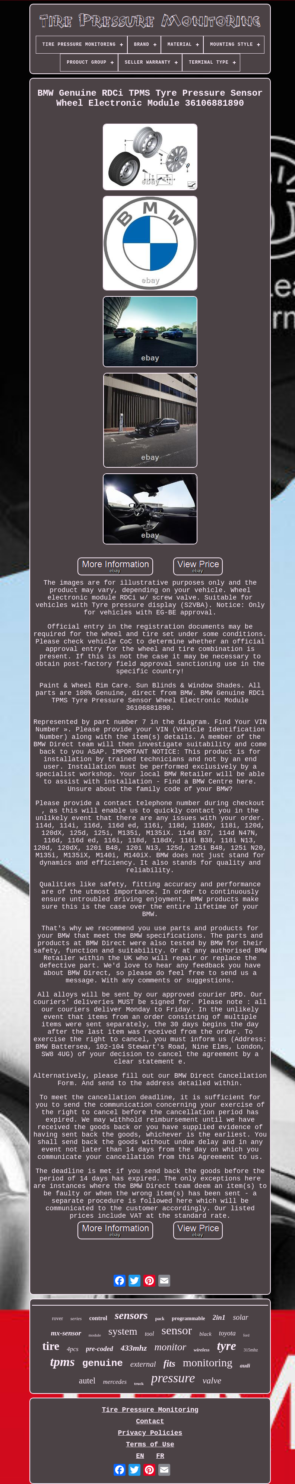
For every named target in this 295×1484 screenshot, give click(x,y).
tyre (226, 1346)
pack (160, 1318)
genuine (102, 1363)
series (76, 1318)
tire (50, 1346)
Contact (150, 1421)
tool (149, 1334)
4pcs (72, 1349)
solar (240, 1317)
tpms (62, 1362)
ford (246, 1335)
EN (140, 1456)
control (98, 1318)
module (95, 1335)
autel (87, 1380)
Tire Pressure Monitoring (150, 1410)
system (122, 1331)
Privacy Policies (150, 1433)
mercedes (115, 1381)
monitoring (207, 1362)
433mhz (134, 1348)
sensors (131, 1315)
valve (212, 1380)
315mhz (251, 1350)
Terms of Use (150, 1444)
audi (245, 1366)
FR (160, 1456)
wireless (202, 1350)
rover (57, 1318)
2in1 (219, 1317)
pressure (173, 1378)
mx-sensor (66, 1333)
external (143, 1364)
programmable (188, 1318)
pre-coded (99, 1349)
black (205, 1334)
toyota (227, 1333)
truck (139, 1383)
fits (169, 1364)
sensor (177, 1330)
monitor (170, 1347)
